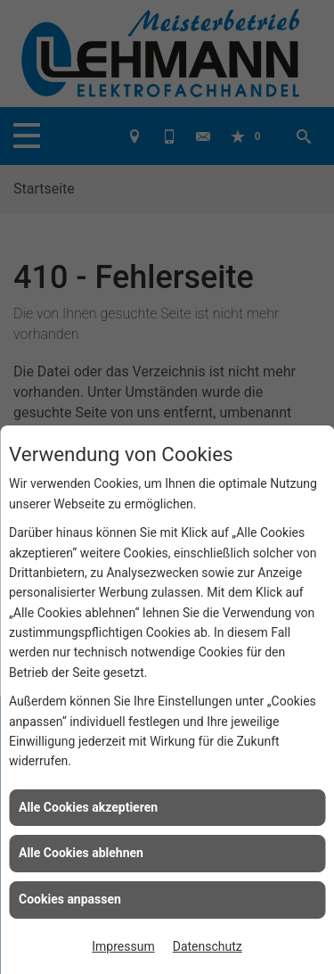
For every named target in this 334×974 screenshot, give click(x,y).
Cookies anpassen (70, 899)
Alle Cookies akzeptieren (88, 807)
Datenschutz (207, 946)
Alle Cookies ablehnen (81, 853)
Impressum (123, 946)
